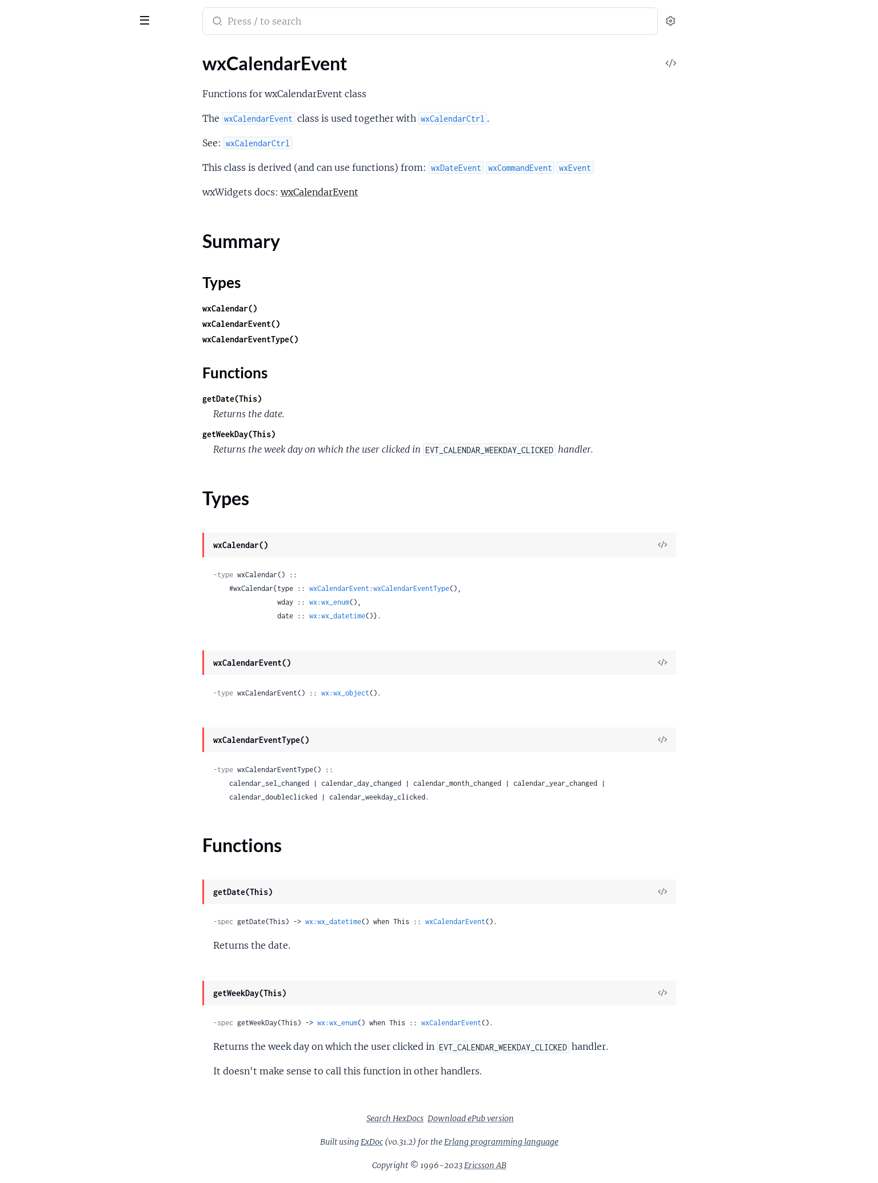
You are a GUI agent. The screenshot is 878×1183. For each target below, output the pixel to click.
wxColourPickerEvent (52, 344)
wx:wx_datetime (423, 616)
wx (52, 14)
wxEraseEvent (37, 622)
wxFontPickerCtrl (43, 838)
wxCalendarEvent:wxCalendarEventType (465, 588)
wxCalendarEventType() (336, 339)
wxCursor (28, 437)
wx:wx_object (431, 693)
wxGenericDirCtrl (44, 962)
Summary (37, 96)
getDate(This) (318, 398)
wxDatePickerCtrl (44, 514)
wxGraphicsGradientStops (61, 1023)
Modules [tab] (64, 53)
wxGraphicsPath (41, 1070)
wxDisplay (29, 576)
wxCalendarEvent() (327, 324)
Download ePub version (556, 1118)
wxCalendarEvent (44, 76)
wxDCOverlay (37, 468)
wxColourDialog (41, 314)
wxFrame (27, 869)
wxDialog (27, 530)
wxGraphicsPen (40, 1085)
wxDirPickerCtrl (41, 560)
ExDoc (457, 1142)
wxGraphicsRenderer (50, 1101)
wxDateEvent (35, 499)
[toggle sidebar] (156, 19)
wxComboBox (37, 360)
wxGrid (23, 1116)
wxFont (23, 792)
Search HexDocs (480, 1118)
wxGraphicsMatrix (45, 1039)
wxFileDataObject (45, 669)
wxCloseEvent (37, 283)
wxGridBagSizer (40, 1131)
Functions (38, 123)
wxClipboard (34, 252)
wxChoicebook (38, 221)
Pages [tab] (20, 53)
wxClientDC (33, 236)
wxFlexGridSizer (41, 761)
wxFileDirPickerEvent (51, 699)
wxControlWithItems (51, 422)
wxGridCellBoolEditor (52, 1162)
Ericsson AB (571, 1165)
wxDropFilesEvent (45, 607)
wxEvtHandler (37, 653)
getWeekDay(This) (324, 434)
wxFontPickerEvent (47, 854)
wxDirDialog (33, 545)
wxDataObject (37, 483)
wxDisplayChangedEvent (58, 591)
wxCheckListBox (41, 175)
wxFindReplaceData (48, 730)
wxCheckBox (34, 159)
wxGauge (27, 946)
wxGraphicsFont (41, 1008)
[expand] (160, 76)
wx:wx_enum (415, 602)
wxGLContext (36, 931)
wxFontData (33, 807)
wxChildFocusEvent (48, 190)
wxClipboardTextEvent (54, 267)
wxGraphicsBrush (44, 977)
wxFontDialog (36, 823)
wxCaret (25, 144)
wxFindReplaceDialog (51, 746)
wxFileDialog (34, 684)
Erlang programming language (587, 1142)
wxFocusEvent (37, 777)
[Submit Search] (302, 22)
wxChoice (28, 206)
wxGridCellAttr (39, 1147)
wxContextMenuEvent (54, 391)
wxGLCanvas (34, 915)
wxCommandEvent (46, 375)
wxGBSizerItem (39, 885)
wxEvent (26, 638)
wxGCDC (27, 900)
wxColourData (38, 298)
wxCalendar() (315, 308)
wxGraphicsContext (48, 993)
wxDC (21, 452)
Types (30, 110)
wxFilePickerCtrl (41, 715)
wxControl (30, 406)
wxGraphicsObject (45, 1054)
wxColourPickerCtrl (48, 329)
